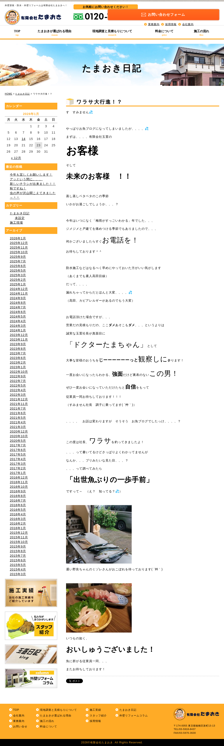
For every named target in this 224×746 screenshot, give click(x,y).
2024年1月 (18, 330)
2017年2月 (18, 468)
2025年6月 (18, 266)
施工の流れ (201, 33)
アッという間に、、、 (26, 179)
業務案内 (153, 19)
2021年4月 (18, 422)
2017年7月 (18, 445)
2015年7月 (18, 555)
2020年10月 (19, 436)
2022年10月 (19, 371)
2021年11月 (19, 404)
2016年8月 (18, 496)
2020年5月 (18, 440)
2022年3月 (18, 394)
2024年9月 (18, 298)
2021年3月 (18, 427)
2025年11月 (19, 247)
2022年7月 (18, 381)
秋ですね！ (18, 188)
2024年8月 (18, 302)
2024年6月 (18, 312)
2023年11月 (19, 339)
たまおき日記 (22, 94)
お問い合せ (20, 726)
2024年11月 (19, 293)
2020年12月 (19, 431)
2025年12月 (19, 243)
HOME (8, 94)
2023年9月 (18, 344)
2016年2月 (18, 523)
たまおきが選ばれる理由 (55, 33)
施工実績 (95, 709)
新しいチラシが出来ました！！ (33, 184)
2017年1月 (18, 473)
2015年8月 (18, 551)
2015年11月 (19, 537)
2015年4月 (18, 569)
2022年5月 (18, 385)
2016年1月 (18, 528)
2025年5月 (18, 270)
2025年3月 (18, 275)
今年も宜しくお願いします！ (31, 174)
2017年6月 (18, 450)
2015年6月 (18, 560)
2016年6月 (18, 505)
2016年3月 (18, 519)
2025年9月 (18, 256)
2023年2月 (18, 362)
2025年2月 (18, 279)
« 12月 (16, 158)
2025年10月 (19, 252)
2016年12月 (19, 477)
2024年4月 (18, 321)
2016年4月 (18, 514)
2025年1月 (18, 284)
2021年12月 (19, 399)
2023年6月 (18, 358)
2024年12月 (19, 289)
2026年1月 (18, 238)
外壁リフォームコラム (133, 715)
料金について (164, 33)
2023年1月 (18, 367)
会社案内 (188, 19)
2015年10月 (19, 542)
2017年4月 (18, 459)
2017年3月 (18, 463)
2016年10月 (19, 486)
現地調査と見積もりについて (112, 33)
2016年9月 (18, 491)
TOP (17, 33)
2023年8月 (18, 348)
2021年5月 (18, 417)
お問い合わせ (185, 10)
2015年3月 (18, 574)
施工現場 (16, 222)
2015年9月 (18, 546)
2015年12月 (19, 532)
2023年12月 (19, 335)
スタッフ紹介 (98, 715)
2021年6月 (18, 413)
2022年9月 (18, 376)
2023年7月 (18, 353)
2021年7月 (18, 408)
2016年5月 (18, 509)
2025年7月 (18, 261)
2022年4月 (18, 390)
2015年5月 (18, 565)
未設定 (20, 218)
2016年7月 (18, 500)
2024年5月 (18, 316)
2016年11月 (19, 482)
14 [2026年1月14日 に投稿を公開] (24, 139)
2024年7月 (18, 307)
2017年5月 (18, 454)
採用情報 (171, 19)
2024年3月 (18, 325)
